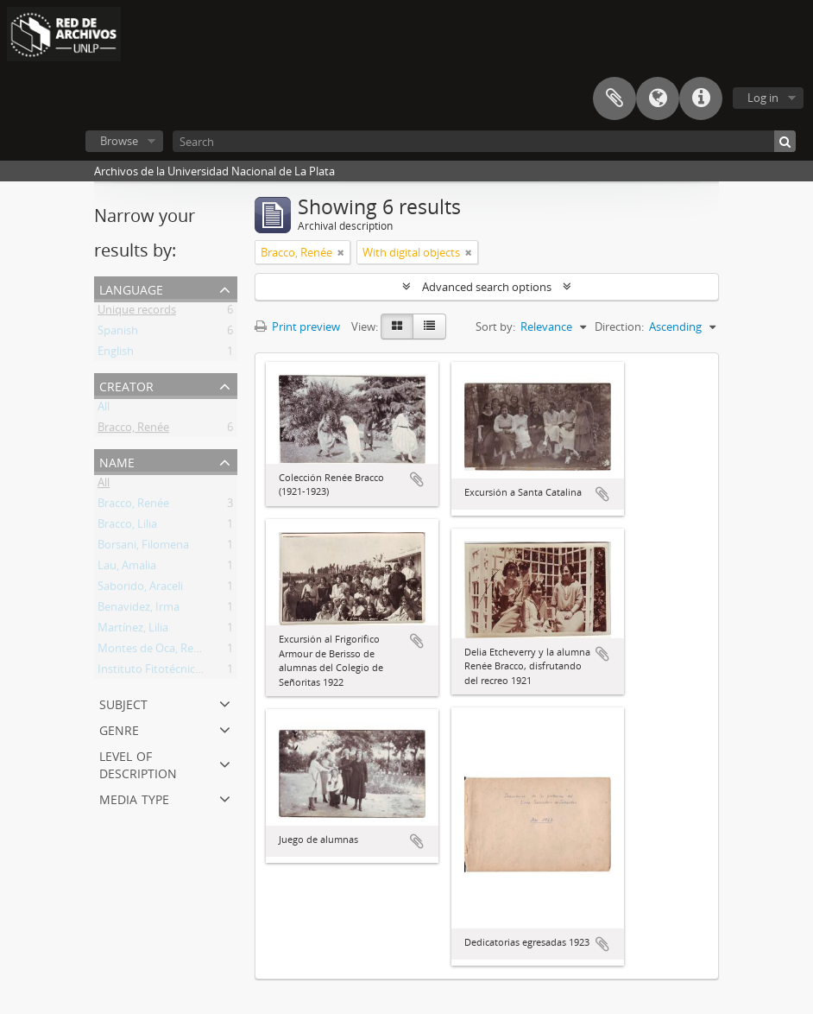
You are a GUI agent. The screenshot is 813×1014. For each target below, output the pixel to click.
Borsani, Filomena (143, 547)
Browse (119, 141)
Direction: (619, 326)
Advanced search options (486, 287)
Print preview (297, 326)
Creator (126, 384)
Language (657, 98)
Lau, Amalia (127, 568)
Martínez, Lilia (133, 630)
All (104, 409)
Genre (119, 728)
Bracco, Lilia (127, 527)
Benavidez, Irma (139, 610)
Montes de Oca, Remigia (159, 651)
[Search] (484, 141)
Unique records (137, 312)
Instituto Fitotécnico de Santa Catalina (195, 672)
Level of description (138, 763)
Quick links (700, 98)
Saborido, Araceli (140, 589)
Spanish (118, 333)
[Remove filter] (340, 252)
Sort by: (495, 326)
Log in (762, 97)
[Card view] (397, 326)
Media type (134, 797)
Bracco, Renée (133, 430)
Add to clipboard (416, 479)
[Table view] (429, 326)
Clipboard (614, 98)
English (116, 354)
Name (117, 460)
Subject (123, 702)
